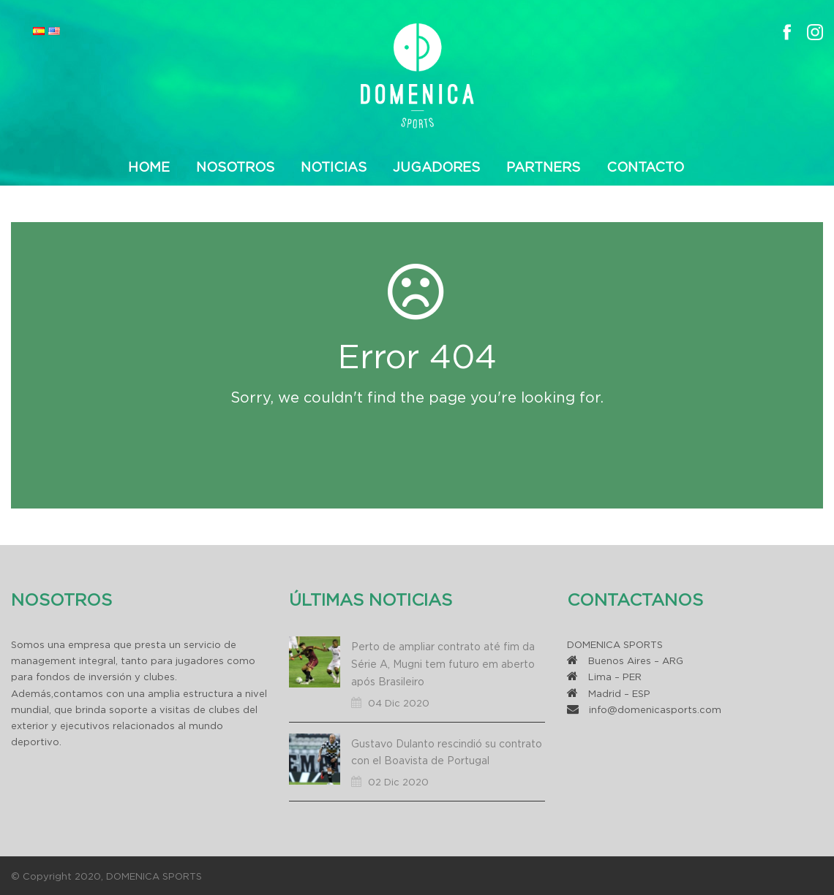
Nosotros (235, 167)
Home (149, 167)
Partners (543, 167)
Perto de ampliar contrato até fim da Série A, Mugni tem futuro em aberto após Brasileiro (443, 664)
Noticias (334, 167)
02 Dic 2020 (398, 782)
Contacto (645, 167)
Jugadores (436, 167)
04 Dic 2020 (398, 703)
